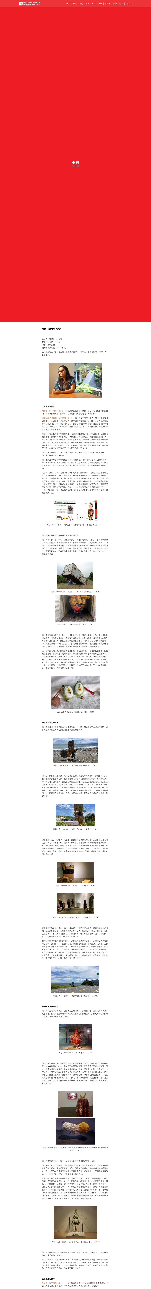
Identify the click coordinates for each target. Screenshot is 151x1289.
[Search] (132, 3)
